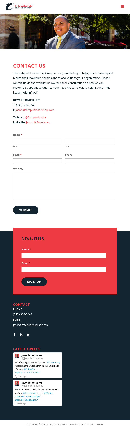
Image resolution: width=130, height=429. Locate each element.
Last (67, 146)
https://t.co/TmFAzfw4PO (27, 372)
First (15, 146)
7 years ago (21, 376)
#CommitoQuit (33, 396)
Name (17, 134)
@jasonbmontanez (32, 358)
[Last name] (89, 141)
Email (17, 154)
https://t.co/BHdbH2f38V (27, 400)
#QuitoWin (29, 369)
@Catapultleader (35, 117)
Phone (69, 154)
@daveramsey (53, 362)
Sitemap (99, 424)
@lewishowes (29, 393)
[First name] (37, 141)
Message (18, 168)
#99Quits (48, 393)
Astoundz (88, 424)
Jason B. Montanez (38, 122)
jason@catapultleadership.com (35, 110)
